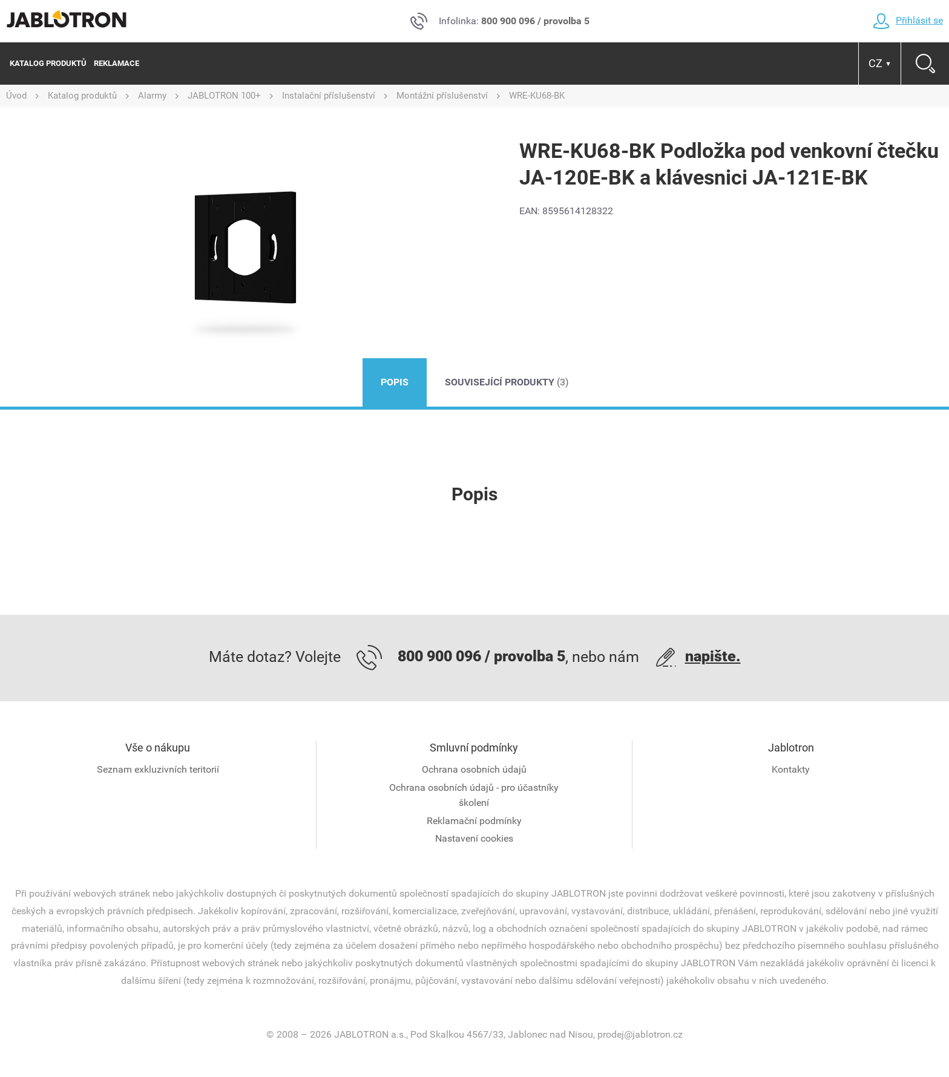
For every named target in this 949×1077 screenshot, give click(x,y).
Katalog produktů (48, 63)
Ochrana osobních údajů (474, 769)
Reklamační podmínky (474, 821)
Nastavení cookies (474, 838)
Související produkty (507, 382)
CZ (880, 63)
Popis (395, 382)
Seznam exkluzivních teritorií (158, 769)
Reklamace (116, 63)
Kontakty (791, 769)
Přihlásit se (908, 20)
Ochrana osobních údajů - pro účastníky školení (474, 795)
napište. (713, 656)
